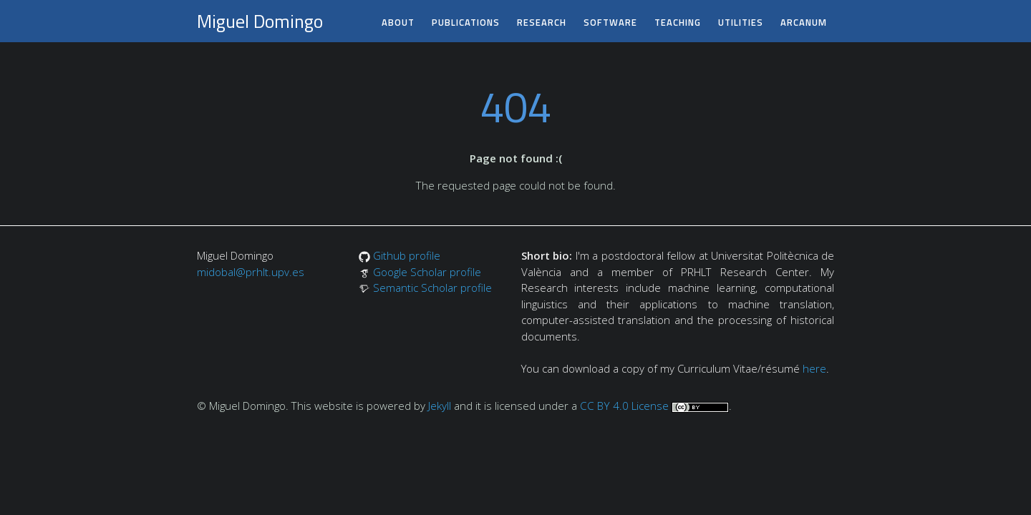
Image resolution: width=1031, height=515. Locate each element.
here (814, 368)
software (610, 22)
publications (466, 22)
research (541, 22)
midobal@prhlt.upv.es (250, 272)
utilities (740, 22)
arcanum (803, 22)
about (398, 22)
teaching (677, 22)
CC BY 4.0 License (624, 405)
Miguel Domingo (260, 21)
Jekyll (439, 405)
